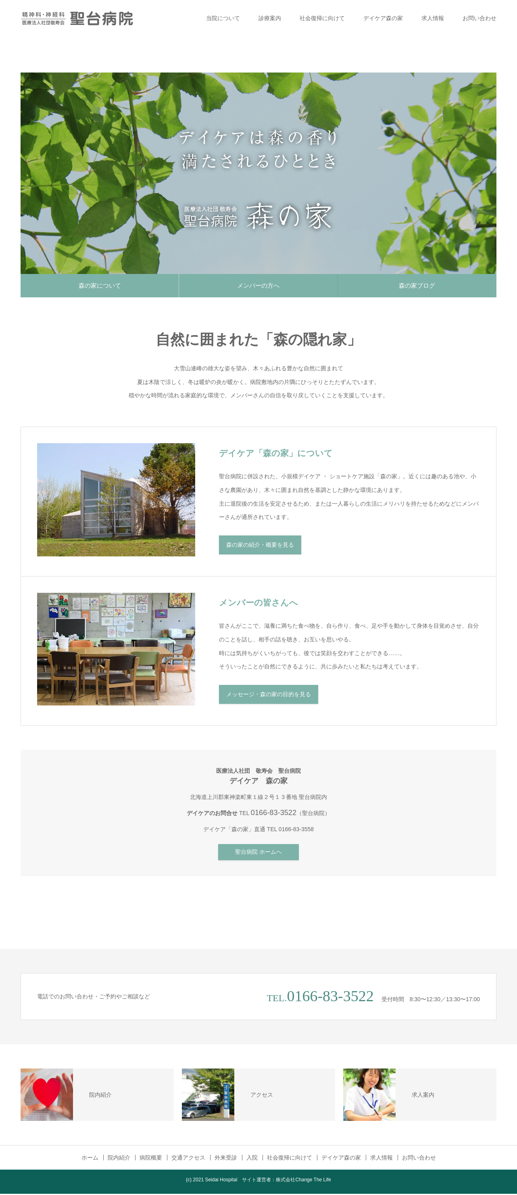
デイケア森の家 (383, 18)
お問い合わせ (479, 18)
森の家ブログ (417, 285)
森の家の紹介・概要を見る (260, 546)
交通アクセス (188, 1159)
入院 (252, 1159)
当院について (223, 18)
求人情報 (432, 18)
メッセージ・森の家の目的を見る (268, 696)
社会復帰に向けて (322, 18)
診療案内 (269, 18)
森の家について (100, 285)
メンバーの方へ (258, 285)
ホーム (89, 1159)
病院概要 (151, 1159)
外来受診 (226, 1159)
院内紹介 (119, 1159)
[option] (258, 173)
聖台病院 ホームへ (258, 853)
